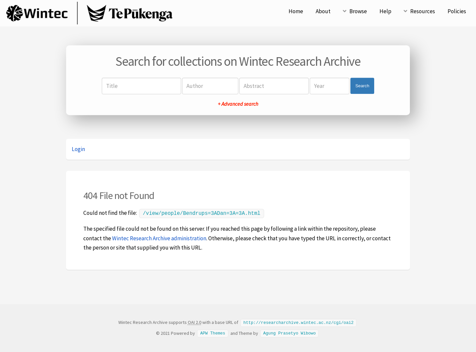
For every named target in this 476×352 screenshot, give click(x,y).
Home (296, 11)
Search (362, 85)
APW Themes (212, 332)
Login (78, 149)
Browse (358, 11)
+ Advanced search (238, 103)
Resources (422, 11)
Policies (457, 11)
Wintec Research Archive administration (159, 237)
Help (385, 11)
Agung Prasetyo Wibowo (289, 332)
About (323, 11)
